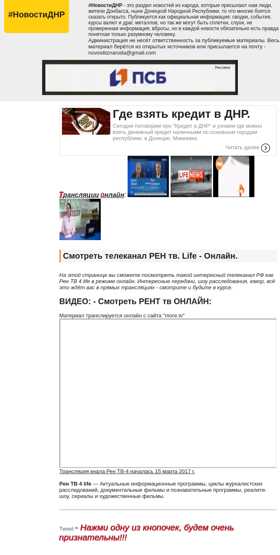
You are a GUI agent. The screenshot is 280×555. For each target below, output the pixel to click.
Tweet (66, 529)
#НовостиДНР (36, 14)
